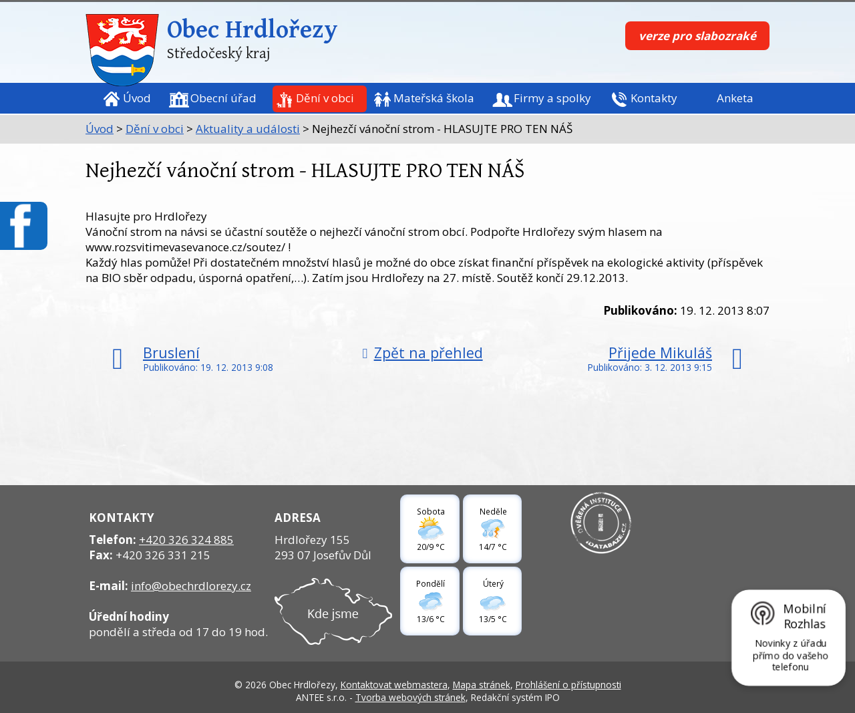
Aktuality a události (248, 128)
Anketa (735, 98)
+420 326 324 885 (186, 539)
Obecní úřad (223, 98)
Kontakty (654, 98)
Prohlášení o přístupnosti (568, 684)
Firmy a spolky (552, 98)
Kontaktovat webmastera (394, 684)
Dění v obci (325, 98)
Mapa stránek (481, 684)
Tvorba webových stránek (410, 697)
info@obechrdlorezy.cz (191, 585)
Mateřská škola (433, 98)
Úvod (137, 98)
